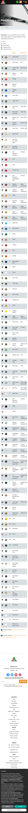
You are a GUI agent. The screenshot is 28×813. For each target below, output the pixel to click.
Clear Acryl (15, 610)
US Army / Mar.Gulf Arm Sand (15, 496)
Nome (14, 53)
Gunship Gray (14, 361)
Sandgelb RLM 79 (14, 456)
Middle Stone (14, 74)
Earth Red (15, 278)
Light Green (15, 101)
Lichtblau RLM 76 (14, 451)
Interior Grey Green (15, 68)
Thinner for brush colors (15, 624)
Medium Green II (14, 339)
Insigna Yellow (14, 311)
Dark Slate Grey (15, 107)
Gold (13, 518)
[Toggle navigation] (26, 2)
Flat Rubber (15, 599)
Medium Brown (14, 85)
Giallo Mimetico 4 (15, 218)
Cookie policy (14, 767)
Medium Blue (14, 90)
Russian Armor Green (15, 490)
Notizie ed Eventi (14, 736)
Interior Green (14, 344)
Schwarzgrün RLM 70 (15, 428)
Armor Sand (15, 294)
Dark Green (15, 322)
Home (2, 27)
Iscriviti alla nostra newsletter (14, 678)
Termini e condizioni (14, 761)
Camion (14, 713)
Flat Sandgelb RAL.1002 (15, 594)
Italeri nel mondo (14, 733)
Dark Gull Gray (14, 372)
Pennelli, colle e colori (14, 719)
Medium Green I (14, 123)
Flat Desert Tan (15, 587)
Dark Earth (15, 62)
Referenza (24, 53)
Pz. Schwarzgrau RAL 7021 (15, 462)
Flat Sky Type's (14, 571)
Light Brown (15, 57)
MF (10, 528)
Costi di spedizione (14, 756)
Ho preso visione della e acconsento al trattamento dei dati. (14, 685)
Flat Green (15, 605)
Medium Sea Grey (15, 118)
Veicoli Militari (14, 703)
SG (10, 619)
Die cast (14, 721)
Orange (14, 79)
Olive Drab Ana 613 (15, 503)
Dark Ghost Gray (15, 377)
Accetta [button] (20, 806)
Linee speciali (14, 725)
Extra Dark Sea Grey (15, 112)
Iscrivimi (23, 681)
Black (13, 267)
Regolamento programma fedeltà (14, 763)
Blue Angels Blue (15, 262)
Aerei (14, 699)
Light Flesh (15, 134)
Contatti (14, 743)
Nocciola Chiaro (14, 201)
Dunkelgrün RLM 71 (15, 434)
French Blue (15, 228)
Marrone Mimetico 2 (15, 190)
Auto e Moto (14, 715)
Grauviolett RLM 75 (15, 445)
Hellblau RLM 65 (14, 423)
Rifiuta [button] (7, 806)
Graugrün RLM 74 (14, 439)
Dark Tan (14, 289)
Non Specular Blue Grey (15, 400)
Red (13, 159)
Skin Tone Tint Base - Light (15, 141)
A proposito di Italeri (14, 731)
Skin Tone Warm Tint (15, 147)
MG (10, 518)
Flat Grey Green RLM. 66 (15, 558)
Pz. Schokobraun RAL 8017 (15, 477)
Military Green (14, 508)
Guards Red (15, 170)
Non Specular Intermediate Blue (15, 178)
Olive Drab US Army (15, 328)
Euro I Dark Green (15, 333)
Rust (13, 250)
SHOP (14, 754)
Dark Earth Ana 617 (15, 513)
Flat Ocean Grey (15, 551)
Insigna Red (15, 300)
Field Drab (15, 283)
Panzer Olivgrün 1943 (14, 484)
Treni (14, 717)
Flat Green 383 (15, 582)
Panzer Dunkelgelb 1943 (15, 470)
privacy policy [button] (15, 798)
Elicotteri (14, 701)
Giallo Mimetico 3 (15, 212)
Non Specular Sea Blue (14, 153)
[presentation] (12, 692)
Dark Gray (15, 366)
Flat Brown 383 (15, 576)
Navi (14, 709)
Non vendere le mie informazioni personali (11, 792)
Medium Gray (15, 355)
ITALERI (14, 727)
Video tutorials (14, 738)
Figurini (14, 705)
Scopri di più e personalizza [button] (14, 810)
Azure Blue (15, 95)
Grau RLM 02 (15, 418)
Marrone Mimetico (14, 185)
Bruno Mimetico (14, 207)
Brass (14, 524)
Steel (13, 539)
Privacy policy (14, 765)
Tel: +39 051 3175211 (14, 745)
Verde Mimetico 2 (15, 317)
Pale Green (15, 349)
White (14, 272)
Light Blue (15, 223)
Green (14, 234)
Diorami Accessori (14, 707)
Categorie (14, 697)
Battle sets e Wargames (14, 711)
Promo (14, 758)
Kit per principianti (14, 723)
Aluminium (15, 528)
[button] (26, 771)
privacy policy (19, 685)
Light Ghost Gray (15, 383)
